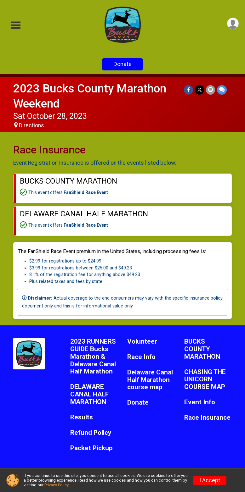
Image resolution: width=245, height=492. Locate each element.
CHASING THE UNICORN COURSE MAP (205, 379)
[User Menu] (233, 23)
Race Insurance (207, 417)
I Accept (209, 480)
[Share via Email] (210, 89)
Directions (31, 125)
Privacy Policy (56, 485)
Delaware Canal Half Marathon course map (150, 380)
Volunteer (142, 341)
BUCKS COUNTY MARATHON (202, 349)
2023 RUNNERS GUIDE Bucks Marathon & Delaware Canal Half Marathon (93, 356)
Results (81, 417)
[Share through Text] (222, 89)
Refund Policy (90, 432)
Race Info (141, 357)
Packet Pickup (91, 448)
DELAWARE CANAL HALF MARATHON (89, 394)
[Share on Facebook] (188, 89)
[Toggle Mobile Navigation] (15, 25)
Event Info (199, 402)
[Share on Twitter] (199, 89)
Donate (122, 64)
